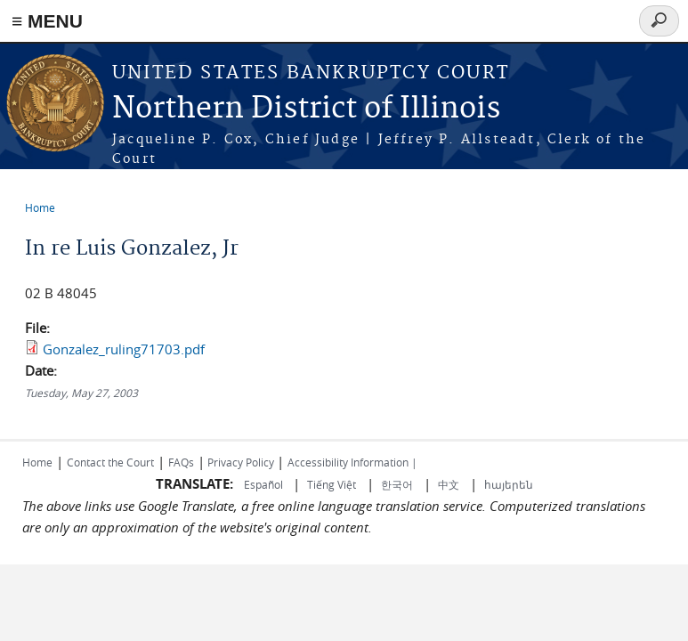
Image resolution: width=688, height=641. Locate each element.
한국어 (397, 484)
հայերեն (508, 484)
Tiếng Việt (331, 484)
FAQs (181, 462)
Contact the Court (110, 462)
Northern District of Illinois (306, 109)
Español (265, 484)
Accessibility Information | (352, 462)
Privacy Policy (241, 462)
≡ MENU (47, 21)
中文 (448, 484)
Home (40, 207)
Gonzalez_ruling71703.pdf (124, 349)
